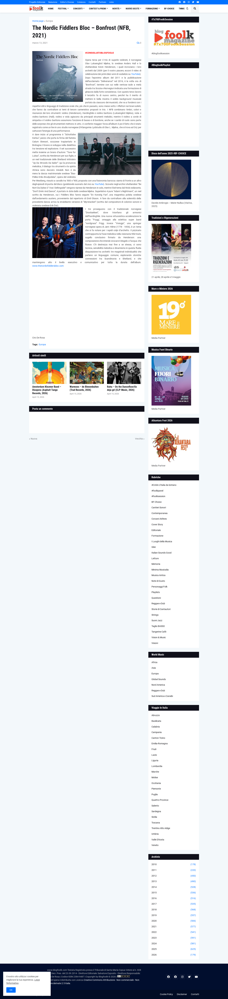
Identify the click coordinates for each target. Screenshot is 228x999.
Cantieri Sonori (159, 507)
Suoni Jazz (157, 620)
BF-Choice (157, 502)
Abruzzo (156, 715)
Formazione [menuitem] (152, 8)
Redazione (52, 2)
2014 (174, 887)
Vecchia (139, 438)
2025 (174, 949)
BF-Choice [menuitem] (169, 8)
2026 (174, 954)
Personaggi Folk (159, 586)
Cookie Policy (166, 994)
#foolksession (158, 496)
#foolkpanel (157, 490)
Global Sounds (159, 679)
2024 (174, 943)
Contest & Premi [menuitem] (97, 8)
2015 (174, 892)
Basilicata (156, 721)
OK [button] (11, 990)
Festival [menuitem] (62, 8)
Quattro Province (160, 800)
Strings (155, 615)
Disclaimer (182, 994)
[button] (187, 8)
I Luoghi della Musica (162, 541)
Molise (155, 777)
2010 (174, 864)
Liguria (155, 760)
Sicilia (154, 817)
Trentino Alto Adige (161, 828)
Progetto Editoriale (37, 2)
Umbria (155, 834)
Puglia (155, 794)
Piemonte (156, 788)
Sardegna (156, 811)
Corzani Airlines (159, 519)
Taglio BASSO (158, 626)
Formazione (157, 535)
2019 (174, 915)
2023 (174, 938)
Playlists (156, 592)
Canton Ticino (158, 738)
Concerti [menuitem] (78, 8)
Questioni (156, 598)
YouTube (135, 74)
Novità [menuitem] (115, 8)
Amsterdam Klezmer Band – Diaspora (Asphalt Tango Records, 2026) (46, 390)
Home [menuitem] (51, 8)
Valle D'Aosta (158, 839)
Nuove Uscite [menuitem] (132, 8)
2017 (174, 904)
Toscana (156, 822)
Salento (155, 805)
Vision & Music (159, 637)
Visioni (155, 643)
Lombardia (157, 766)
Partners (102, 2)
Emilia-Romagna (160, 743)
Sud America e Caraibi (162, 696)
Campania (157, 732)
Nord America (158, 685)
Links (111, 2)
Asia (154, 668)
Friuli (154, 749)
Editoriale (156, 530)
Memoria (156, 564)
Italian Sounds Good (161, 552)
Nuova (34, 438)
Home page (38, 21)
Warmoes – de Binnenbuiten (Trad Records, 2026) (84, 388)
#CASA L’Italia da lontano (164, 485)
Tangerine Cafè (159, 631)
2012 (174, 876)
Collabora (81, 2)
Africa (154, 662)
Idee (154, 547)
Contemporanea (160, 513)
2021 (174, 926)
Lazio (154, 755)
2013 (174, 881)
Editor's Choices (67, 2)
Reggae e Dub (158, 603)
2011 (174, 870)
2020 (174, 921)
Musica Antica (158, 575)
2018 (174, 909)
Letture (155, 558)
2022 (174, 932)
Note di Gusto (158, 581)
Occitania (156, 783)
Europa (49, 21)
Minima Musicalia (160, 569)
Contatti (92, 2)
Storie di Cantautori (161, 609)
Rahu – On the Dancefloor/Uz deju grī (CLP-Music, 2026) (122, 388)
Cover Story (157, 524)
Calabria (156, 726)
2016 (174, 898)
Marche (155, 771)
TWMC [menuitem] (182, 8)
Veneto (155, 845)
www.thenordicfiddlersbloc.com (48, 266)
